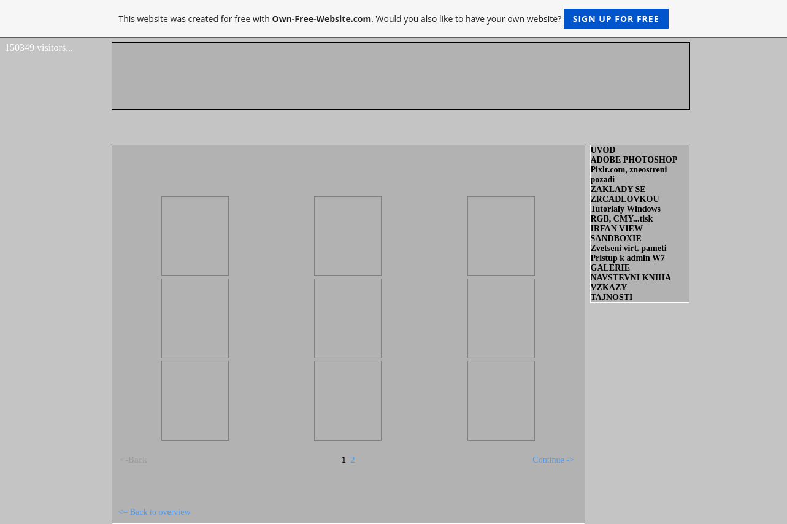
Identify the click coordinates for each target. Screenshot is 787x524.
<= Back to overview (154, 512)
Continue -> (553, 459)
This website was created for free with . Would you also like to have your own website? (393, 19)
